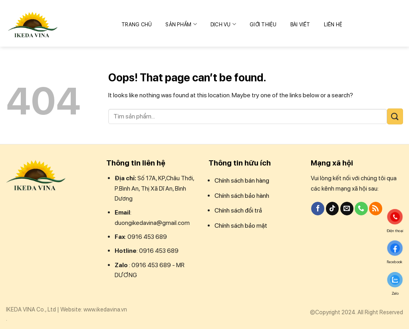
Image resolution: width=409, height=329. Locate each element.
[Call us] (361, 208)
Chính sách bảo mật (240, 225)
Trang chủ (136, 25)
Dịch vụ (223, 24)
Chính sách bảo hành (241, 195)
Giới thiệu (263, 25)
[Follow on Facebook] (317, 208)
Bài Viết (300, 25)
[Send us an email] (346, 208)
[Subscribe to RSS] (375, 208)
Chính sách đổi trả (238, 210)
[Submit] (395, 116)
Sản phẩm (181, 24)
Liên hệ (333, 25)
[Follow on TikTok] (332, 208)
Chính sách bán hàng (241, 180)
